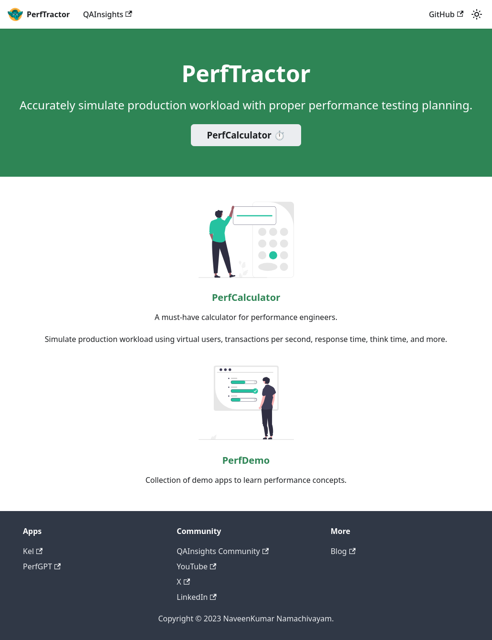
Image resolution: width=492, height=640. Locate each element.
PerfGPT (42, 566)
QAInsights (107, 14)
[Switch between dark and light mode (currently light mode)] (476, 14)
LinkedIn (196, 597)
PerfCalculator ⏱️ (246, 135)
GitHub (446, 14)
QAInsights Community (223, 551)
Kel (32, 551)
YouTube (196, 566)
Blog (343, 551)
